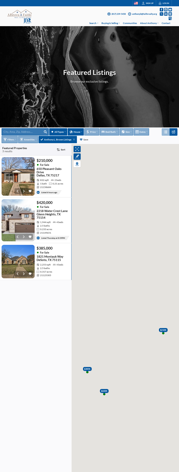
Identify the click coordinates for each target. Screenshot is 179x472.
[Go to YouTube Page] (170, 9)
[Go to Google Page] (170, 18)
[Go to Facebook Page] (161, 9)
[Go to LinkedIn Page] (166, 14)
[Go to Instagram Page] (166, 9)
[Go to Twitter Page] (161, 14)
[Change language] (136, 3)
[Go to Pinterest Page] (170, 14)
